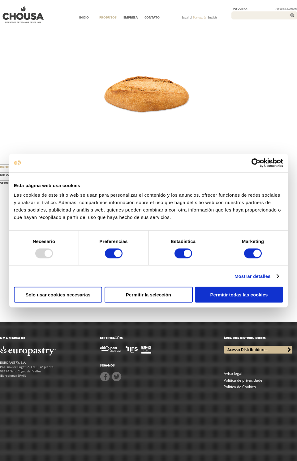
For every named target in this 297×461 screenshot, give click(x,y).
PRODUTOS (108, 17)
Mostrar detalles (253, 276)
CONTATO (152, 17)
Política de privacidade (243, 380)
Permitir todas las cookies (239, 294)
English (212, 17)
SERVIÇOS (8, 183)
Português (199, 17)
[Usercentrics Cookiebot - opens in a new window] (256, 162)
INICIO (84, 17)
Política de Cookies (240, 386)
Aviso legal (233, 373)
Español (187, 17)
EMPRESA (130, 17)
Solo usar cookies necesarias (57, 294)
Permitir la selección (148, 294)
